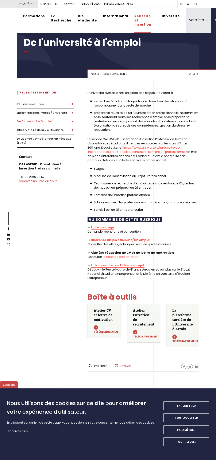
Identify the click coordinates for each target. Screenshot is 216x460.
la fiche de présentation (120, 257)
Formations (34, 16)
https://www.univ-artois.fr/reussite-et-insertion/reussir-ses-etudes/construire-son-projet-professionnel (136, 149)
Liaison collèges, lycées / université (42, 113)
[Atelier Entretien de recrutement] (143, 323)
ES (188, 3)
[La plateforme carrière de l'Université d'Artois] (182, 325)
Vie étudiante (87, 18)
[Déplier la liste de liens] (72, 104)
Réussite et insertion (142, 20)
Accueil (95, 74)
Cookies (9, 385)
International (115, 16)
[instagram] (8, 245)
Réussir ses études (30, 104)
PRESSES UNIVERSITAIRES (118, 3)
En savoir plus (18, 431)
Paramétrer (186, 430)
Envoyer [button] (123, 366)
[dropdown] (198, 20)
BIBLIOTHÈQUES (91, 3)
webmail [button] (69, 3)
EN (181, 3)
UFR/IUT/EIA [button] (25, 3)
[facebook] (8, 229)
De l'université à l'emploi (34, 121)
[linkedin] (8, 234)
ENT (57, 3)
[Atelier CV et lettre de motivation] (104, 321)
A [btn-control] (190, 74)
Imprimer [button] (98, 366)
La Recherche (61, 18)
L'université (169, 16)
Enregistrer (186, 406)
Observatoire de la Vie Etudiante (40, 130)
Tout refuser (186, 442)
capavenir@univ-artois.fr (38, 181)
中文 (195, 3)
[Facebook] (183, 366)
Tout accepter (186, 418)
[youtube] (8, 239)
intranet (45, 3)
